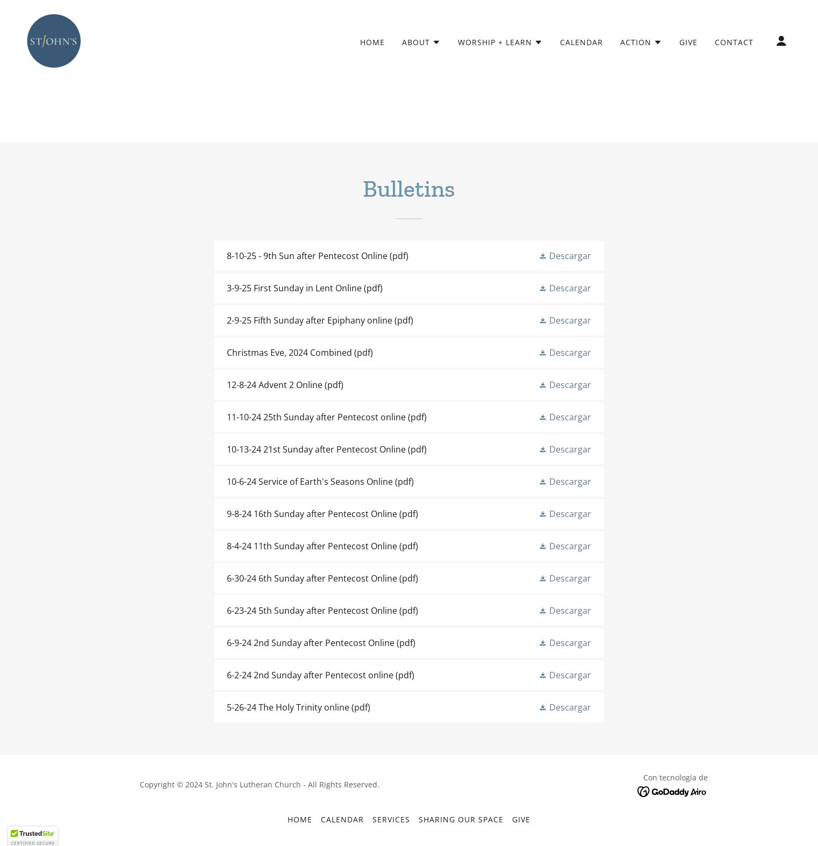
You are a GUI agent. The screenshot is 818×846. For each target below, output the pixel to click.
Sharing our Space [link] (461, 819)
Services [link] (391, 819)
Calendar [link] (581, 42)
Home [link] (372, 42)
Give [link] (688, 42)
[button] (421, 42)
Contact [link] (734, 42)
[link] (54, 40)
